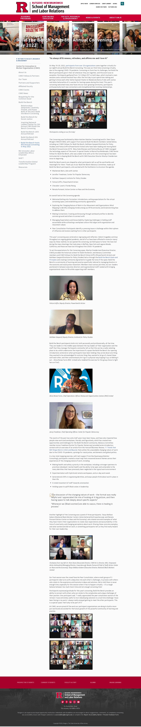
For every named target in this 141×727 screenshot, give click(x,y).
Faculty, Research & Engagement (70, 17)
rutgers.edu (112, 7)
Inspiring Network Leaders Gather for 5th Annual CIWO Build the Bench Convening (30, 125)
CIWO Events (24, 89)
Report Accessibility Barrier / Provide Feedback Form (101, 715)
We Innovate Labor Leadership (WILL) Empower (27, 153)
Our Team (23, 79)
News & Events (93, 17)
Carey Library (106, 4)
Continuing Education (48, 17)
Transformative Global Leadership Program (28, 162)
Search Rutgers (101, 7)
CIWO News (23, 93)
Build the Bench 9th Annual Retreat (29, 138)
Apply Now (84, 4)
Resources (23, 167)
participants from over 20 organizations (81, 65)
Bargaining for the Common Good (26, 97)
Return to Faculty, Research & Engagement (28, 60)
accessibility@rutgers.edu (63, 715)
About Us (22, 72)
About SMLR (115, 17)
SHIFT (21, 158)
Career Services (94, 4)
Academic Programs (25, 17)
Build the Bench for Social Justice (29, 118)
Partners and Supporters (29, 82)
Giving (115, 4)
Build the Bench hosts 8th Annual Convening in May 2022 (30, 144)
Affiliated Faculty (26, 86)
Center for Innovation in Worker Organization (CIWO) (28, 67)
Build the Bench (25, 102)
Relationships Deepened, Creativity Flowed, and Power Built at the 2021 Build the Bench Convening (30, 109)
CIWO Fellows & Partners (29, 75)
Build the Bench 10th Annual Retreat (30, 132)
